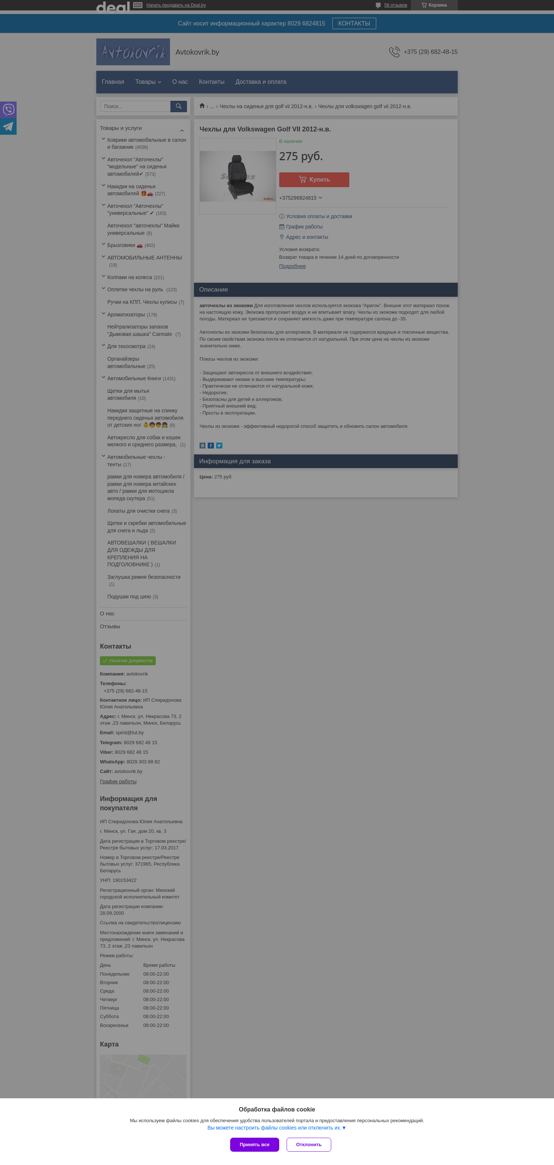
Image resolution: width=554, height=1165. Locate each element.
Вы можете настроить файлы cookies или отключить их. (274, 1128)
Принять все (255, 1144)
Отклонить (309, 1144)
